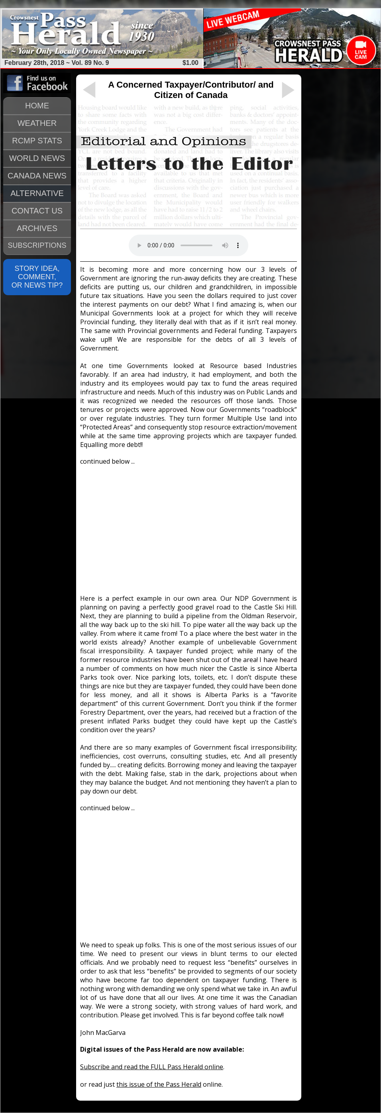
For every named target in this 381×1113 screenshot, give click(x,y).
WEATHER (37, 123)
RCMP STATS (37, 140)
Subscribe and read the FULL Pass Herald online (151, 1066)
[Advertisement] (188, 526)
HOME (37, 105)
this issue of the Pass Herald (158, 1084)
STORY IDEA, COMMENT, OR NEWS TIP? (37, 277)
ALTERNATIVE (37, 193)
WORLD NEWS (37, 158)
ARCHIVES (37, 228)
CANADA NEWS (37, 175)
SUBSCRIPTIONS (37, 245)
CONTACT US (37, 210)
